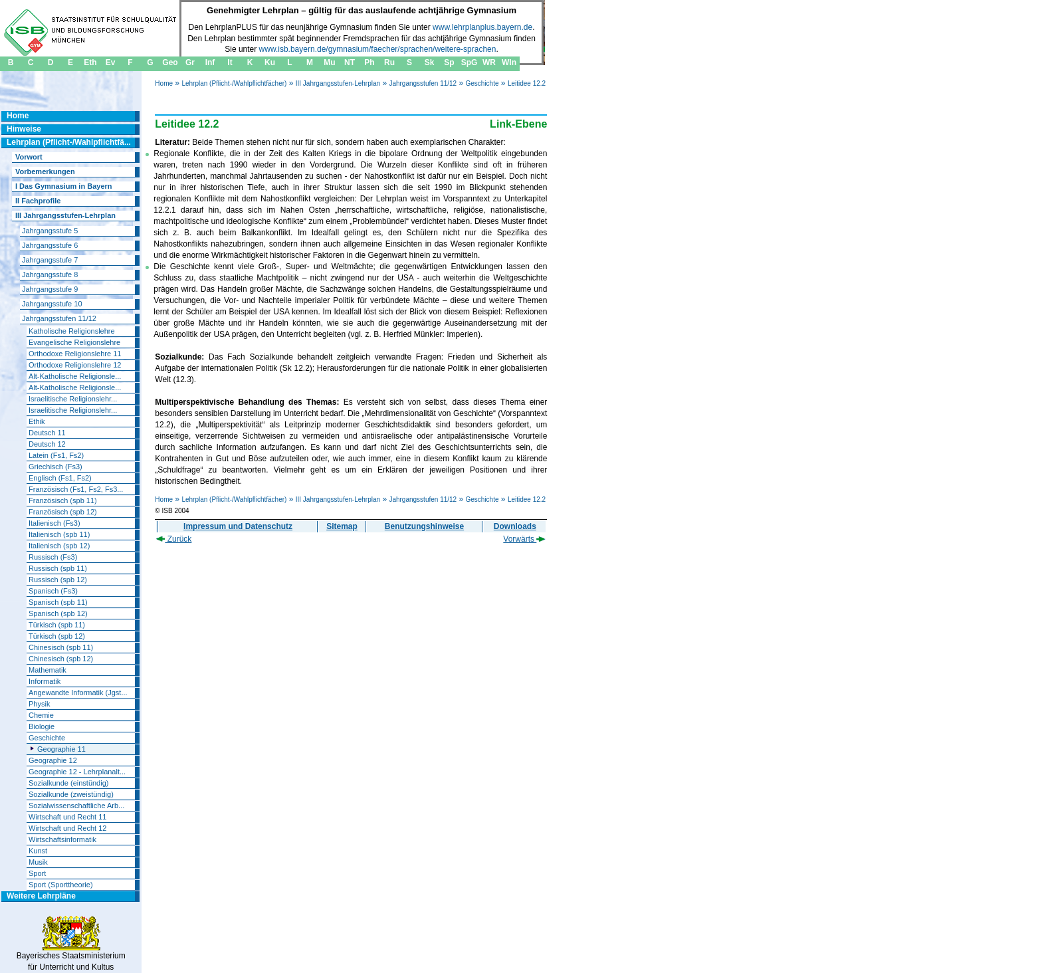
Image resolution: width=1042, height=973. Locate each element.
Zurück (173, 539)
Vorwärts (524, 539)
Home (164, 83)
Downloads (515, 526)
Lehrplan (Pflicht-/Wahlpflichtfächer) (233, 83)
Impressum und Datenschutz (237, 526)
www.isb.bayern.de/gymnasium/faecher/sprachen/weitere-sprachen (377, 49)
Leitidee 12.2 (527, 83)
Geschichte (482, 83)
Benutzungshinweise (424, 526)
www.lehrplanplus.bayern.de (482, 27)
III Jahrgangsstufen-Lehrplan (338, 83)
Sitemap (342, 526)
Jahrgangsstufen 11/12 (423, 83)
